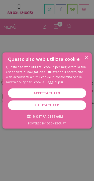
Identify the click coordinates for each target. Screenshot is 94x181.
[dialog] (47, 90)
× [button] (86, 58)
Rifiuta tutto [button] (47, 105)
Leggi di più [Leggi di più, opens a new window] (54, 82)
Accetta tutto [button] (47, 93)
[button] (47, 116)
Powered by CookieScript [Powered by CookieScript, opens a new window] (47, 123)
